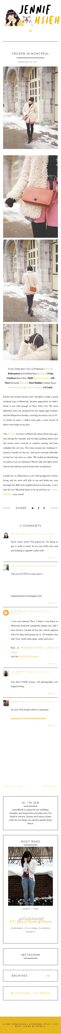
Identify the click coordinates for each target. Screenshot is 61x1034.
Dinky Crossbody (34, 387)
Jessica (16, 566)
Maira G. (41, 1026)
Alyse (15, 533)
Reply (52, 558)
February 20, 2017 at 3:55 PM (37, 534)
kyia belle (18, 611)
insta (32, 718)
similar (48, 368)
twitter (25, 718)
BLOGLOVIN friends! (28, 656)
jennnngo (15, 718)
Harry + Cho (30, 909)
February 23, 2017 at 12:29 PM (36, 702)
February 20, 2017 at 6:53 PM (40, 566)
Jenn (14, 701)
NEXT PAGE (51, 786)
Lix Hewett (19, 671)
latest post (41, 718)
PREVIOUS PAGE (13, 786)
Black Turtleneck (41, 378)
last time (11, 433)
